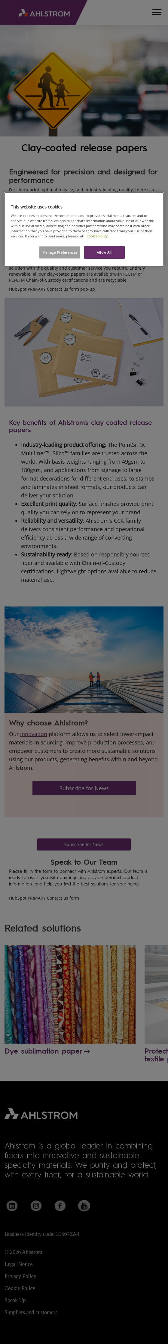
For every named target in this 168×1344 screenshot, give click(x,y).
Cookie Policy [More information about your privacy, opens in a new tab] (97, 236)
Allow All (104, 252)
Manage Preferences (59, 252)
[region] (84, 229)
